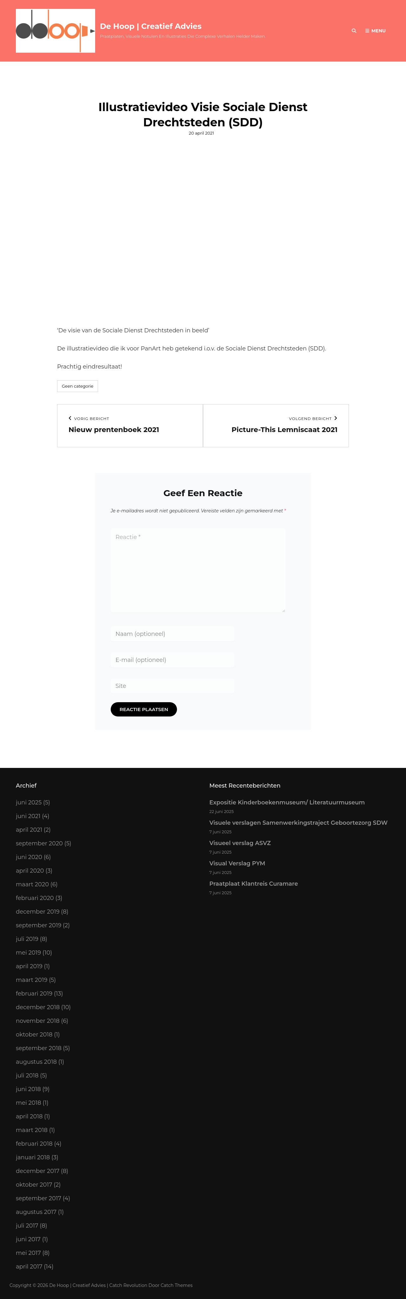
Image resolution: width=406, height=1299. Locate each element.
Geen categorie (77, 386)
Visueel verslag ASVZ (240, 843)
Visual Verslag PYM (237, 863)
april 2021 (29, 829)
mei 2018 (28, 1102)
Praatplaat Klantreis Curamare (253, 883)
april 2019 (29, 966)
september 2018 (39, 1048)
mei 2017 (28, 1252)
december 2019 (38, 911)
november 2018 (38, 1020)
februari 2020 (35, 898)
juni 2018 (28, 1089)
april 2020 (30, 870)
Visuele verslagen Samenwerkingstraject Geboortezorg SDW (298, 822)
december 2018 (38, 1007)
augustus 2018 (36, 1061)
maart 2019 (31, 979)
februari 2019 (34, 993)
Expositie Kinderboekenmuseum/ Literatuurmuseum (287, 802)
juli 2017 (27, 1225)
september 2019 (38, 925)
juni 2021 (28, 816)
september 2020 (39, 843)
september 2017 (38, 1198)
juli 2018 (27, 1075)
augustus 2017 (36, 1212)
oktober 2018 (34, 1034)
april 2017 (29, 1266)
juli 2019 (27, 939)
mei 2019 (28, 952)
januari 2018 (33, 1157)
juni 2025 (29, 802)
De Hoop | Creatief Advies (150, 26)
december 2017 (37, 1171)
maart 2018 (32, 1130)
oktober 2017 (34, 1184)
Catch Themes (177, 1285)
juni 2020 (29, 857)
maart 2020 (32, 884)
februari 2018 (34, 1143)
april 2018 (29, 1116)
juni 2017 (28, 1239)
